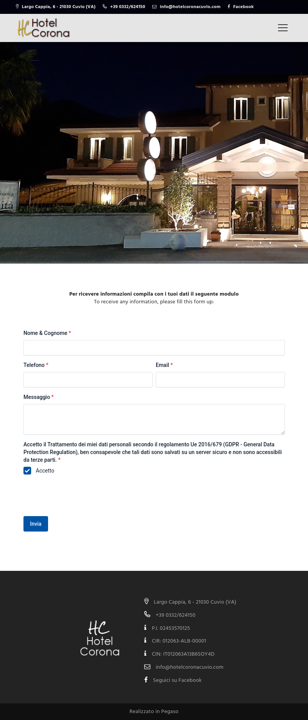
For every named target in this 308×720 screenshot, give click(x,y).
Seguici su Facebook (177, 680)
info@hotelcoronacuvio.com (189, 667)
